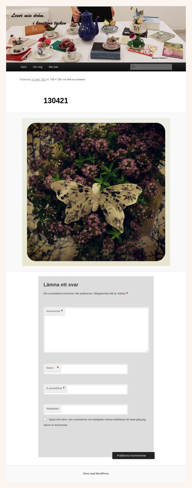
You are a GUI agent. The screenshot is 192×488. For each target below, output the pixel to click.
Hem (23, 66)
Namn (52, 368)
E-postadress (55, 388)
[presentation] (75, 440)
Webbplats (52, 408)
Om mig (38, 66)
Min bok (53, 66)
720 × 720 (55, 79)
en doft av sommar (74, 79)
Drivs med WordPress (96, 473)
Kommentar (54, 311)
